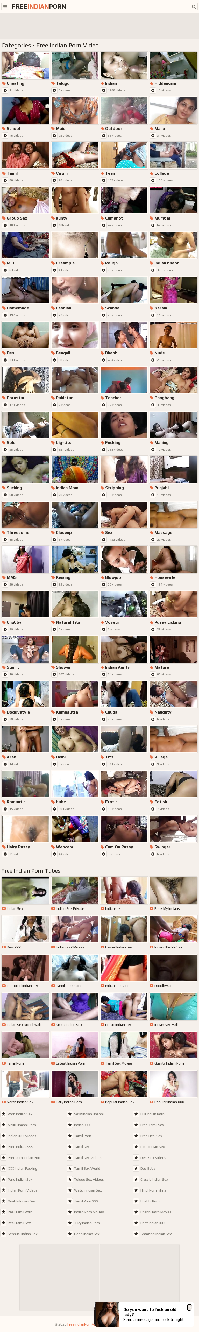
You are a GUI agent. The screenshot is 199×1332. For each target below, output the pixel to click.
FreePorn (39, 6)
